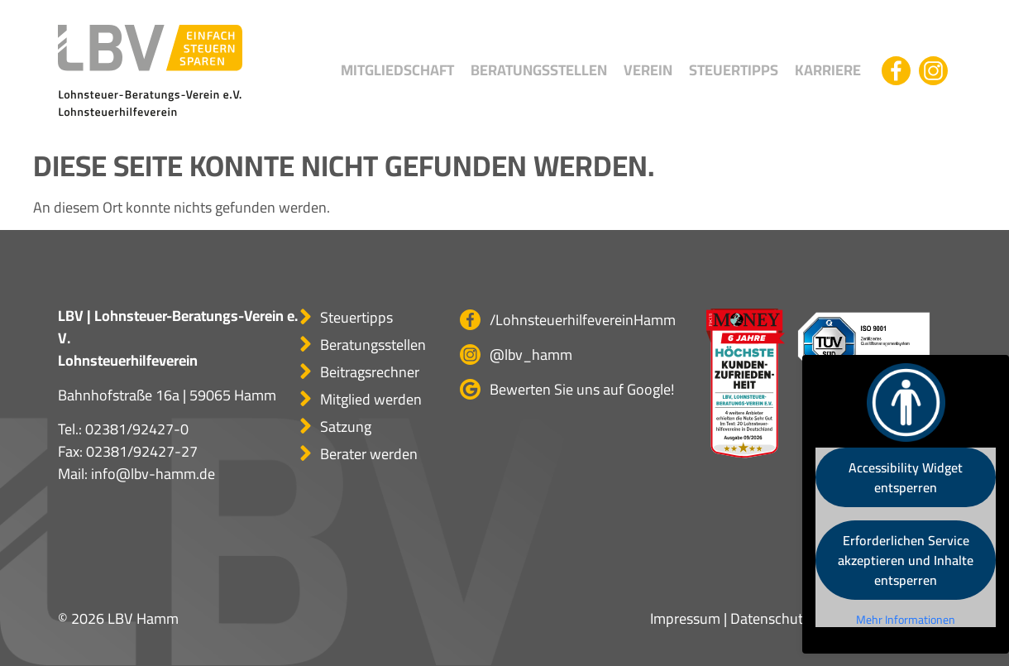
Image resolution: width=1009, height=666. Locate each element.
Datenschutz (770, 618)
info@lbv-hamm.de (153, 473)
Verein (648, 70)
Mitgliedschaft (397, 70)
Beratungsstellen (539, 70)
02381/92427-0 (137, 429)
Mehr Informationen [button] (905, 620)
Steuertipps (733, 70)
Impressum (685, 618)
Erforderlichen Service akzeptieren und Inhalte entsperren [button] (905, 560)
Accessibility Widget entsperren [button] (906, 477)
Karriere (828, 70)
